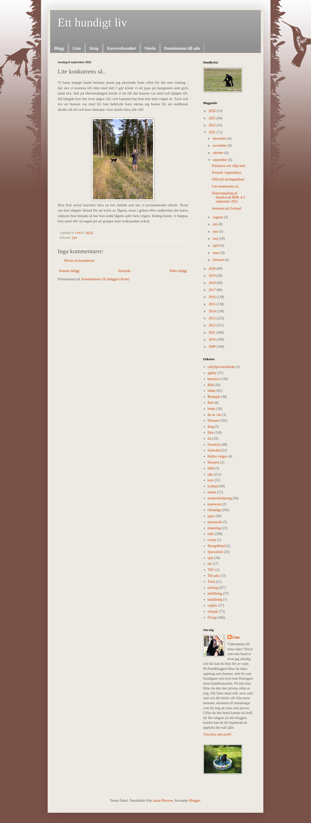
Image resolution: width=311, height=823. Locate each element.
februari (219, 260)
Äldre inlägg (178, 271)
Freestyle (214, 444)
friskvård (214, 450)
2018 (213, 283)
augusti (218, 217)
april (216, 245)
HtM (211, 468)
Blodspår (214, 397)
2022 (213, 125)
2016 (213, 297)
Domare (213, 420)
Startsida (124, 271)
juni (216, 231)
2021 (213, 132)
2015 (213, 304)
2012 (213, 325)
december (220, 138)
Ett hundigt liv (92, 22)
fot (210, 438)
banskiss (213, 379)
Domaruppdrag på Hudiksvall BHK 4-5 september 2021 (228, 197)
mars (216, 253)
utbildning (215, 593)
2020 (213, 268)
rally (211, 534)
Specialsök (215, 552)
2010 (213, 339)
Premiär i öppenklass (226, 172)
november (220, 145)
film (210, 432)
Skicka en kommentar (79, 260)
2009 (213, 346)
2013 (213, 318)
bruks (211, 409)
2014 (213, 311)
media (212, 492)
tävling (212, 588)
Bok (210, 403)
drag (211, 426)
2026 (213, 111)
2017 (213, 290)
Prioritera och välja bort (228, 166)
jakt (74, 237)
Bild (211, 385)
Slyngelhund (216, 546)
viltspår (213, 611)
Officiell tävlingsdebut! (228, 179)
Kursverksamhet (121, 48)
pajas (211, 516)
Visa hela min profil (217, 734)
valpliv (212, 605)
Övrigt (212, 617)
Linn (76, 48)
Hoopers (213, 462)
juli (215, 224)
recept (212, 540)
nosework (214, 504)
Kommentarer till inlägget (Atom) (105, 279)
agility (212, 373)
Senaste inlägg (69, 271)
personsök (215, 522)
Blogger (194, 800)
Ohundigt (214, 510)
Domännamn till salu (182, 48)
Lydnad (213, 486)
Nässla (150, 48)
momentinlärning (220, 498)
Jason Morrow (163, 800)
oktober (218, 153)
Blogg (59, 48)
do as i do (214, 415)
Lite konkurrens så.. (226, 186)
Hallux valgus (217, 456)
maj (216, 238)
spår (210, 558)
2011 (212, 332)
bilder (212, 391)
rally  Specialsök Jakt (221, 367)
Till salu (213, 576)
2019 (213, 276)
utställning (215, 599)
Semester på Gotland (226, 208)
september (220, 160)
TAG (211, 570)
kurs (211, 480)
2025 (213, 118)
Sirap (94, 48)
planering (214, 528)
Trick (211, 582)
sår (210, 564)
